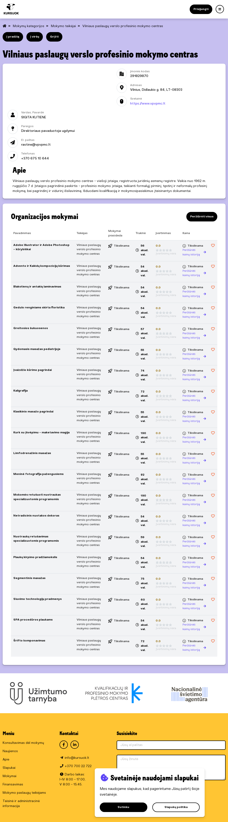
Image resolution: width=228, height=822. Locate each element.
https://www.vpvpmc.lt (147, 103)
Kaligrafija (20, 390)
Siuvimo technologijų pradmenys (37, 599)
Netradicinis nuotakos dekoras (36, 515)
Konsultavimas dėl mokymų (23, 743)
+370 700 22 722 (78, 766)
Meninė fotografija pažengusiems (38, 474)
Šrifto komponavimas (29, 640)
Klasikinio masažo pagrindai (33, 411)
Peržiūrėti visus (201, 216)
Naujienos (10, 751)
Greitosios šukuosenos (30, 328)
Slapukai (9, 768)
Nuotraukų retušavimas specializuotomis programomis (36, 538)
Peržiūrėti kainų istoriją (194, 252)
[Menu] (220, 9)
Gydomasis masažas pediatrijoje (36, 349)
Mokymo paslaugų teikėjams (24, 793)
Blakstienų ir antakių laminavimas (37, 286)
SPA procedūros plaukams (33, 619)
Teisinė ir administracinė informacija (21, 803)
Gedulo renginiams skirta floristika (38, 307)
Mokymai (9, 776)
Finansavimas (13, 784)
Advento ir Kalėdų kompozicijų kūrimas (41, 266)
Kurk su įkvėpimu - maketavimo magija (41, 432)
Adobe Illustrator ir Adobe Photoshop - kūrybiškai (41, 247)
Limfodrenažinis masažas (32, 453)
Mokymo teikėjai (64, 26)
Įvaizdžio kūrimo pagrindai (32, 370)
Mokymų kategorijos (29, 26)
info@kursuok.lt (77, 758)
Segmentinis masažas (29, 578)
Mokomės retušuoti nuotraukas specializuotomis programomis (37, 497)
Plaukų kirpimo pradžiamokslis (35, 557)
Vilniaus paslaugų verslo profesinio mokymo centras (122, 26)
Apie (6, 759)
